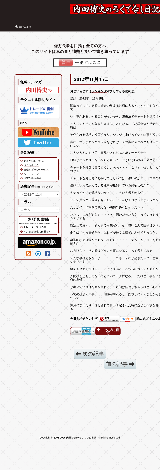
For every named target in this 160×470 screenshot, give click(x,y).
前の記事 (120, 364)
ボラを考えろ (31, 165)
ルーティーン (31, 173)
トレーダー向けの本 (34, 227)
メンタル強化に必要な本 (37, 231)
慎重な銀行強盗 (32, 178)
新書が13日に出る (34, 160)
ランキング (99, 91)
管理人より (23, 26)
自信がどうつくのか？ (36, 169)
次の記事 (90, 354)
